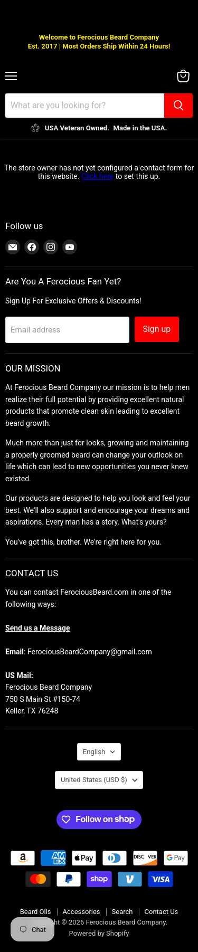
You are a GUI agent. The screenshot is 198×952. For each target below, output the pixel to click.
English (94, 752)
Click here (97, 176)
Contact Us (161, 912)
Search (122, 912)
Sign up (157, 329)
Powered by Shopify (99, 933)
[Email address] (67, 330)
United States (94, 780)
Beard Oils (35, 912)
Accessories (81, 912)
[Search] (84, 105)
